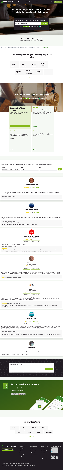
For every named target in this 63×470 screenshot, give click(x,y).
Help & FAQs (21, 454)
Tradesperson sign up (7, 449)
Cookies (20, 465)
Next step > (49, 369)
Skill (40, 167)
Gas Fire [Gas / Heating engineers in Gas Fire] (49, 72)
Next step (44, 23)
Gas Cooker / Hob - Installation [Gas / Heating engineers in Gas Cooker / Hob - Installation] (29, 72)
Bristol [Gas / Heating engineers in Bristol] (34, 427)
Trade (22, 167)
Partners (43, 454)
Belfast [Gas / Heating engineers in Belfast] (14, 427)
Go (60, 169)
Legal (42, 458)
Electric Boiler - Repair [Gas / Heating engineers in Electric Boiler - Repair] (24, 64)
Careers (43, 452)
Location (3, 167)
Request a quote (35, 190)
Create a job (21, 448)
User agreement (22, 456)
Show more (31, 77)
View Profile (26, 190)
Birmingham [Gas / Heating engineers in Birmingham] (24, 427)
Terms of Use (4, 465)
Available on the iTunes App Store (14, 394)
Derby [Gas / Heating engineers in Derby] (38, 432)
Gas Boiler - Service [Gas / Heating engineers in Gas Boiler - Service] (19, 72)
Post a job (20, 126)
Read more (12, 138)
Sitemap (26, 465)
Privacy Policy (13, 465)
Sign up (31, 448)
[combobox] (11, 169)
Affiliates (43, 456)
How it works (22, 452)
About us (43, 448)
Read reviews (36, 187)
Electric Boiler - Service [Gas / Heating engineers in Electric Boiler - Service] (34, 64)
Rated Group (44, 450)
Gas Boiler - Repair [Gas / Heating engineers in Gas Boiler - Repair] (44, 64)
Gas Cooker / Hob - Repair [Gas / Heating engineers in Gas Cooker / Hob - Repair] (39, 72)
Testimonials (21, 450)
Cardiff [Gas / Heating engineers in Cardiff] (19, 432)
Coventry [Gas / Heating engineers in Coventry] (29, 432)
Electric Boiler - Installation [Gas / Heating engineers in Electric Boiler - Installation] (14, 64)
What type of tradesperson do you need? (18, 366)
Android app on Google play (21, 394)
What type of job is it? (31, 366)
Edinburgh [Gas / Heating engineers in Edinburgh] (49, 432)
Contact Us (32, 465)
